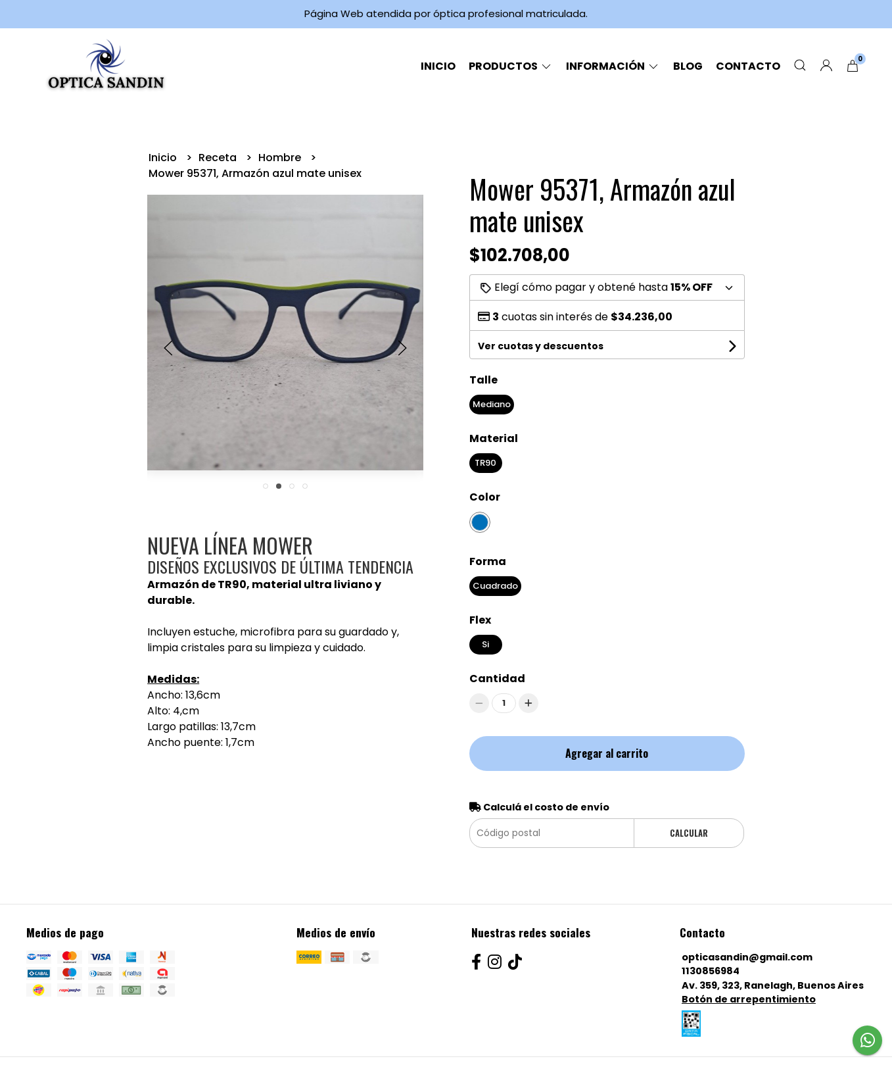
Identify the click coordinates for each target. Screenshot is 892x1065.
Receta (219, 157)
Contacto (748, 66)
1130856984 (710, 971)
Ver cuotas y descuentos (540, 346)
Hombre (281, 157)
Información (613, 66)
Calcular (689, 833)
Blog (688, 66)
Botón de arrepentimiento (749, 999)
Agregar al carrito (606, 753)
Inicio (438, 66)
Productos (511, 66)
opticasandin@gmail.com (747, 957)
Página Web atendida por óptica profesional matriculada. (446, 13)
